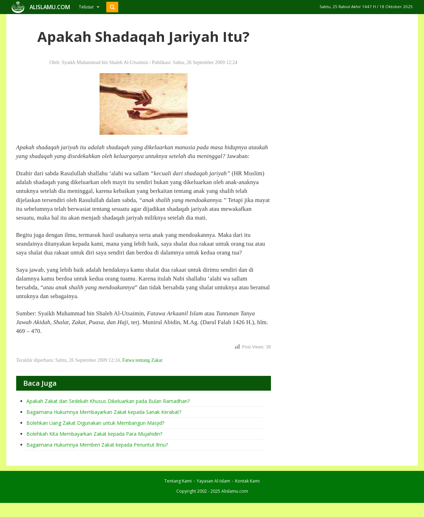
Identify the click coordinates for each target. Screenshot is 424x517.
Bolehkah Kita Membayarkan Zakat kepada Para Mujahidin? (94, 433)
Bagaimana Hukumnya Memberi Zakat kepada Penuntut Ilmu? (97, 444)
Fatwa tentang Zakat (142, 360)
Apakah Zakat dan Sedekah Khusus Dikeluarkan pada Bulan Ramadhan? (108, 401)
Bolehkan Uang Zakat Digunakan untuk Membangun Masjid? (95, 423)
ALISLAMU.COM (50, 7)
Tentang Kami (178, 481)
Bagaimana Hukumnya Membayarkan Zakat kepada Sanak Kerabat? (103, 412)
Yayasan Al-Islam (213, 481)
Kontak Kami (247, 481)
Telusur (89, 7)
